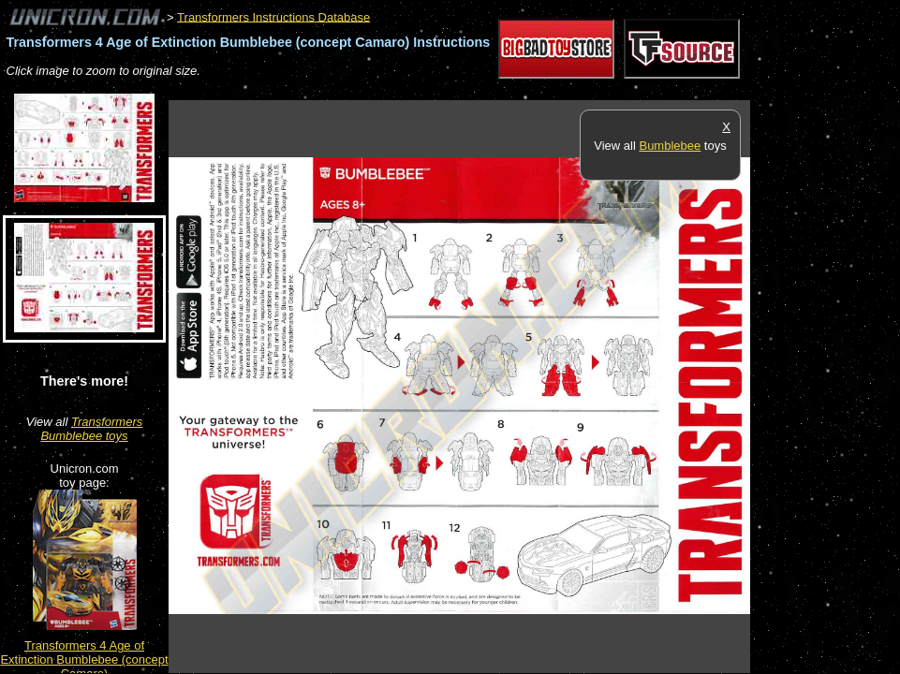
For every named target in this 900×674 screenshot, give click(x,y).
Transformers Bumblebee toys (91, 429)
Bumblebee (670, 146)
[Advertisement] (509, 90)
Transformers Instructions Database (273, 16)
